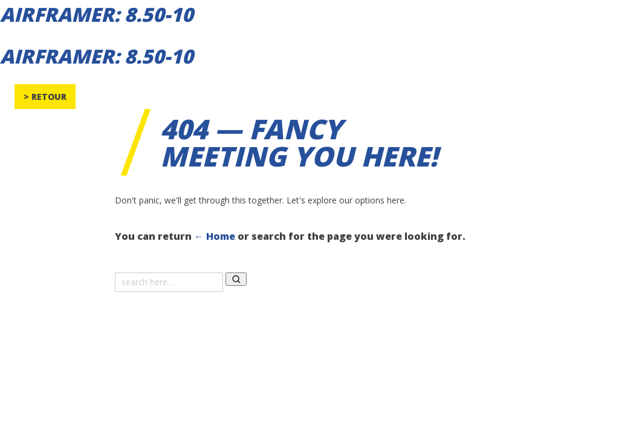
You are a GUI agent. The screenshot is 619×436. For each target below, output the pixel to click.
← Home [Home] (214, 236)
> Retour (45, 96)
